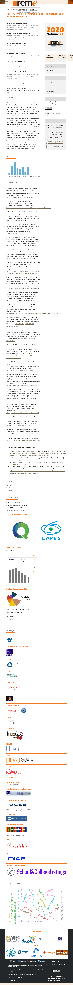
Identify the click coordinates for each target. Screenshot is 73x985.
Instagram (31, 961)
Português (9, 490)
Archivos (14, 9)
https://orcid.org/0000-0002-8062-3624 (15, 58)
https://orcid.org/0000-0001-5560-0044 (15, 50)
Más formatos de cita (55, 146)
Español (8, 488)
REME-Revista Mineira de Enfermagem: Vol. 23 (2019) (33, 455)
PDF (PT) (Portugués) (62, 56)
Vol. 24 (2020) (23, 9)
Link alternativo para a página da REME (18, 810)
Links (12, 961)
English (8, 485)
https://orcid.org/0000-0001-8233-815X (14, 78)
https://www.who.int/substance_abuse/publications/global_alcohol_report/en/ (28, 208)
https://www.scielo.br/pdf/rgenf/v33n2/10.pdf (19, 197)
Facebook (22, 961)
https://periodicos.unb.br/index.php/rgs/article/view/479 (22, 413)
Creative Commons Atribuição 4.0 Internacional (56, 978)
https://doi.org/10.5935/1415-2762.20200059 (23, 84)
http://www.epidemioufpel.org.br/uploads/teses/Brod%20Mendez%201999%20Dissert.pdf (32, 313)
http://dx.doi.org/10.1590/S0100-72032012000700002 (21, 385)
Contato (11, 980)
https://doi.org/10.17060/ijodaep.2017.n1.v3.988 (20, 370)
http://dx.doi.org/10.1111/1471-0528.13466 (27, 440)
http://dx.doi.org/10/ (15, 398)
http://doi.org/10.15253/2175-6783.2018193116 (19, 425)
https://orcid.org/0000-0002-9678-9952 (15, 29)
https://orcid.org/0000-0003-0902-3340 (15, 39)
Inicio (8, 9)
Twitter (41, 961)
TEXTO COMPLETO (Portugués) (50, 57)
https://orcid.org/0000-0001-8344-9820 (15, 68)
